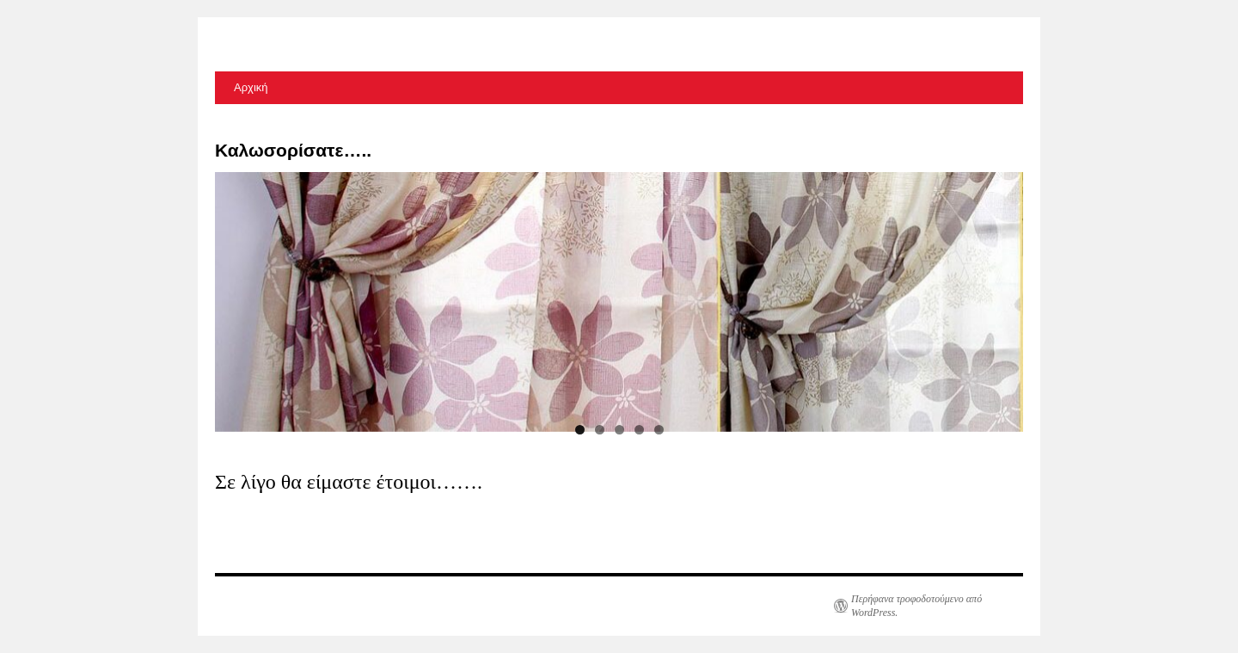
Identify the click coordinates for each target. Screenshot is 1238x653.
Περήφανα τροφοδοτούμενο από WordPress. (916, 606)
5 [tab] (659, 429)
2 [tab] (599, 429)
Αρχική (251, 87)
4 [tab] (639, 429)
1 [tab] (580, 429)
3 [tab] (619, 429)
